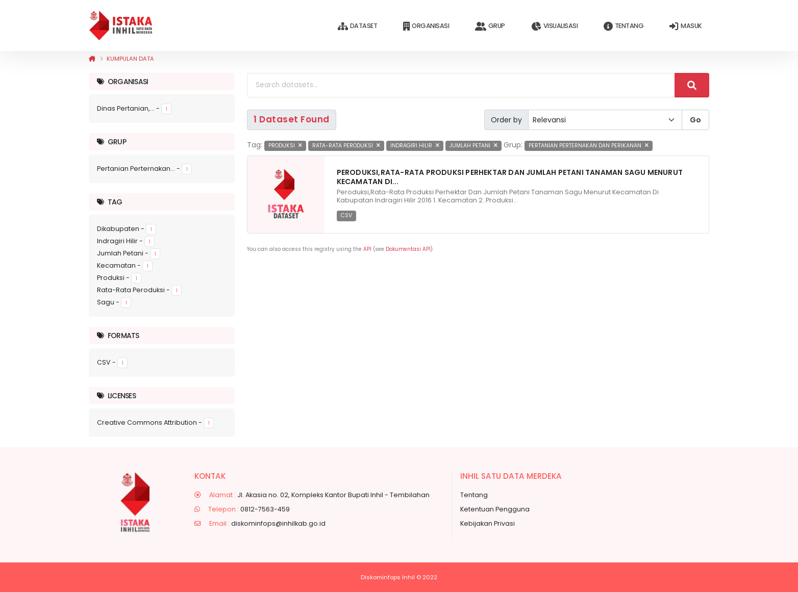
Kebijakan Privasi (487, 523)
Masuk (685, 26)
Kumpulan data (130, 59)
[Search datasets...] (461, 85)
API (367, 249)
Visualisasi (554, 26)
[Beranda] (92, 59)
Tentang (623, 26)
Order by (506, 120)
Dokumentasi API (408, 249)
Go (695, 120)
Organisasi (426, 26)
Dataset (357, 26)
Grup (490, 26)
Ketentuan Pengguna (495, 509)
